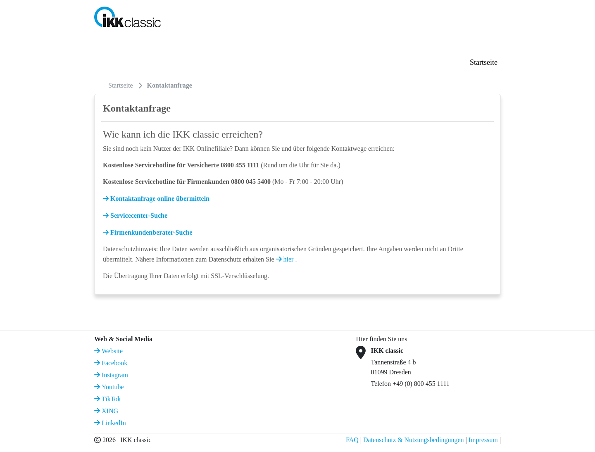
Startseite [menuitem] (120, 85)
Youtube (112, 386)
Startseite (483, 62)
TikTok (110, 398)
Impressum (483, 439)
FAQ (352, 439)
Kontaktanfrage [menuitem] (169, 85)
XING (109, 410)
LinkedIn (113, 422)
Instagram (114, 374)
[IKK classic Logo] (127, 16)
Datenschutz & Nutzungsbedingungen (413, 439)
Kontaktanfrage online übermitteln (159, 198)
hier (288, 259)
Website (111, 350)
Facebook (113, 362)
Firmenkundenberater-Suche (151, 232)
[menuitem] (100, 85)
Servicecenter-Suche (138, 215)
